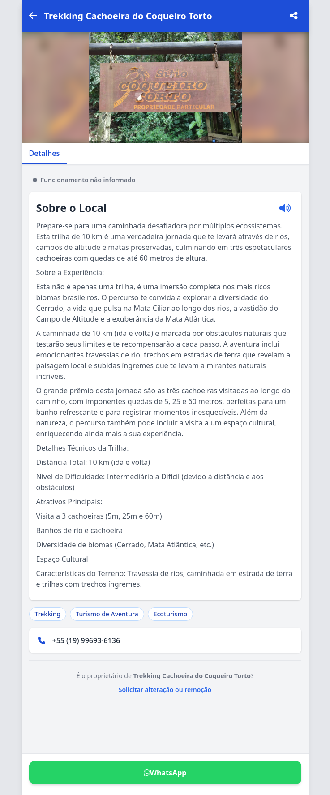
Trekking (48, 614)
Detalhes (44, 153)
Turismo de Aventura (107, 614)
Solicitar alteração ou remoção (165, 689)
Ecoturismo (171, 614)
